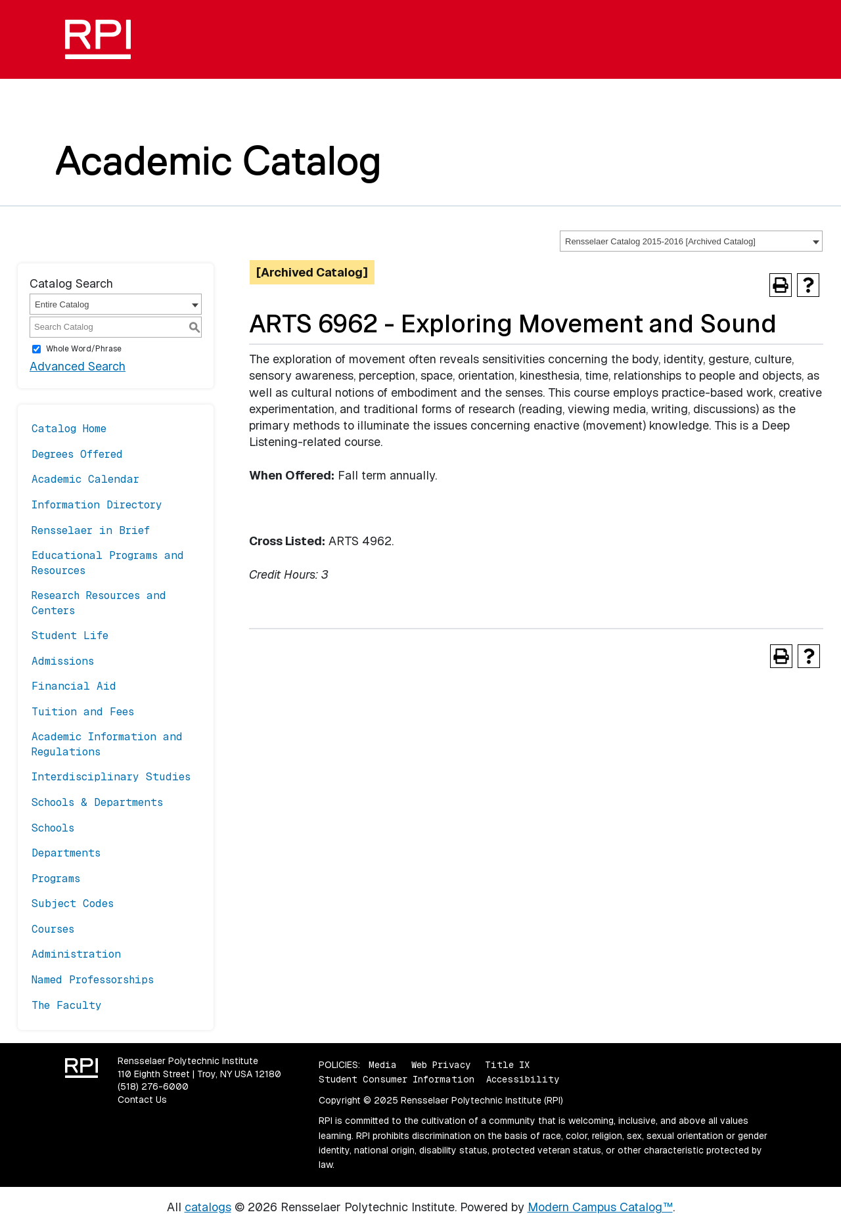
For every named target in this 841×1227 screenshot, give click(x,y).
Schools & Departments (97, 802)
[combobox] (691, 241)
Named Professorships (93, 980)
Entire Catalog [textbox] (62, 304)
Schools (53, 828)
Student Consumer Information (396, 1079)
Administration (76, 954)
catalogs (208, 1207)
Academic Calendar (85, 479)
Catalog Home (69, 428)
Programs (56, 878)
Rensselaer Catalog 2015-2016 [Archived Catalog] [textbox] (660, 241)
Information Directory (97, 505)
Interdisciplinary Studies (111, 777)
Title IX (507, 1065)
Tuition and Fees (83, 712)
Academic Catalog (218, 160)
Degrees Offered (77, 454)
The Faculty (67, 1005)
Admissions (63, 661)
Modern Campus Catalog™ (600, 1207)
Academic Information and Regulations (107, 744)
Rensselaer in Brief (91, 530)
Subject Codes (73, 903)
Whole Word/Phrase (84, 349)
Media (383, 1065)
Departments (66, 853)
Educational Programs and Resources (108, 562)
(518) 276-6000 (153, 1086)
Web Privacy (440, 1065)
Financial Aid (74, 686)
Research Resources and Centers (99, 603)
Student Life (70, 635)
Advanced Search (77, 366)
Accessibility (522, 1079)
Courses (53, 929)
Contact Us (142, 1099)
